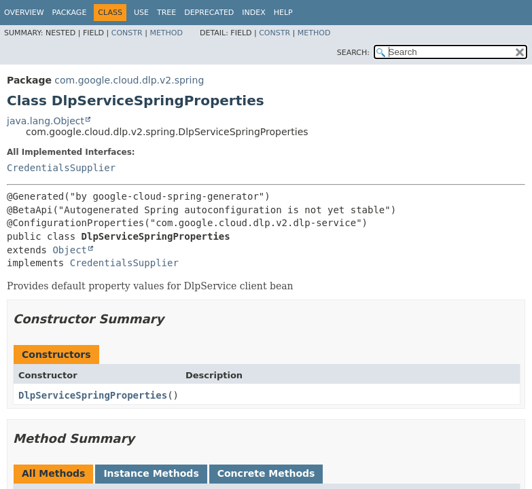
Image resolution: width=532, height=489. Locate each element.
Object (69, 249)
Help (283, 12)
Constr (127, 33)
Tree (166, 12)
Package (69, 12)
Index (253, 12)
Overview (24, 12)
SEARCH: (353, 52)
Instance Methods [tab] (150, 473)
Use (141, 12)
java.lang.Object (45, 120)
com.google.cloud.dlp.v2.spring (129, 80)
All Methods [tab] (53, 473)
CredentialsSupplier (61, 167)
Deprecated (209, 12)
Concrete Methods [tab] (266, 473)
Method (166, 33)
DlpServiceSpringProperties (92, 395)
